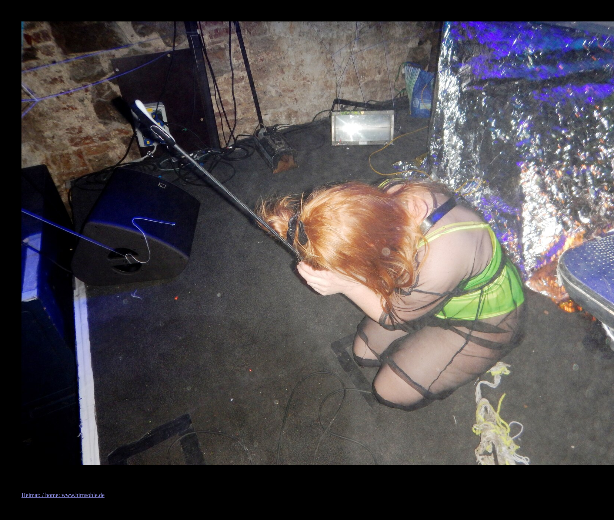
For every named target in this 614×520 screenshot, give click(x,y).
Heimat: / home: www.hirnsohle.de (62, 495)
